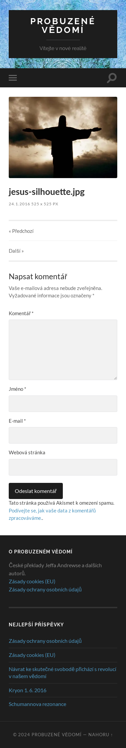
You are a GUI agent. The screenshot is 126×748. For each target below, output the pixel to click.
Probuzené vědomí (63, 25)
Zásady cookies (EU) (32, 581)
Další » (16, 251)
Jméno (17, 389)
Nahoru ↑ (100, 734)
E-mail (17, 421)
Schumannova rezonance (37, 704)
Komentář (21, 313)
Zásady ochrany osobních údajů (45, 589)
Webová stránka (27, 452)
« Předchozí (21, 231)
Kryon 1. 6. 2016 (27, 690)
